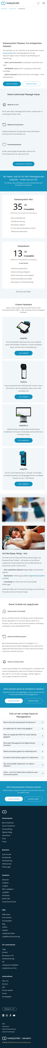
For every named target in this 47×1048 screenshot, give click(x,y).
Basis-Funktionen (8, 823)
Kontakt (4, 952)
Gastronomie (6, 854)
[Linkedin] (3, 1016)
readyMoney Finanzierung (11, 937)
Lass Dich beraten (12, 84)
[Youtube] (14, 1016)
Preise (4, 842)
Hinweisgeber (6, 997)
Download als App (8, 959)
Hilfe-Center (6, 914)
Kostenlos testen (31, 84)
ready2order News (8, 933)
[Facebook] (10, 1016)
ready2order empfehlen (10, 965)
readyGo (5, 886)
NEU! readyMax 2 (8, 889)
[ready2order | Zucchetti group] (16, 1038)
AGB (3, 1024)
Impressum (5, 1026)
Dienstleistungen (12, 8)
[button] (23, 722)
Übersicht (5, 880)
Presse (4, 993)
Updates (5, 930)
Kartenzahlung (7, 829)
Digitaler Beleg (7, 832)
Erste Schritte (6, 918)
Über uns (5, 981)
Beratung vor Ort (8, 956)
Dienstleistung (7, 861)
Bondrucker (6, 899)
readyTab (5, 883)
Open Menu (44, 3)
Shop (4, 839)
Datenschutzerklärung (9, 1029)
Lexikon (4, 927)
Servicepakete (7, 921)
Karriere (5, 984)
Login (4, 949)
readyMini (5, 892)
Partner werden (7, 990)
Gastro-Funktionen (8, 826)
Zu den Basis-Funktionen (24, 164)
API (3, 962)
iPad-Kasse (6, 895)
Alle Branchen (7, 864)
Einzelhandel (6, 857)
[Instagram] (7, 1016)
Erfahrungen (6, 867)
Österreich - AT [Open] (10, 1009)
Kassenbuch (6, 835)
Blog (3, 924)
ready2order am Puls (9, 968)
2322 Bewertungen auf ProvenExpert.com (19, 1042)
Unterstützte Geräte (9, 902)
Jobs (3, 987)
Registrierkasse (4, 8)
